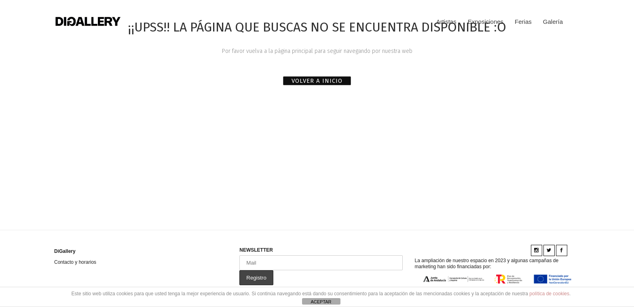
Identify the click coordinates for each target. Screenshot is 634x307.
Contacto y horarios (75, 262)
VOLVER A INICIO (317, 80)
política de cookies (549, 293)
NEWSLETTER (256, 250)
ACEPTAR (321, 301)
